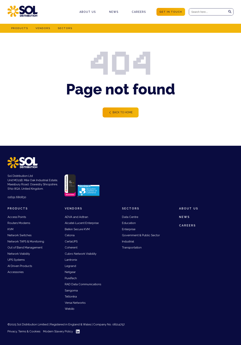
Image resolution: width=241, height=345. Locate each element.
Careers (139, 11)
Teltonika (71, 296)
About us (87, 11)
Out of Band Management (25, 247)
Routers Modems (19, 223)
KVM (10, 229)
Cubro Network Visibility (80, 253)
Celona (70, 235)
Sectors (65, 28)
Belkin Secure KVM (77, 229)
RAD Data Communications (83, 284)
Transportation (132, 247)
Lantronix (71, 259)
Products (19, 28)
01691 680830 (17, 197)
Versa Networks (75, 302)
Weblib (69, 308)
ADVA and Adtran (76, 217)
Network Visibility (19, 253)
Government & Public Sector (141, 235)
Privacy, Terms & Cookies (24, 331)
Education (129, 223)
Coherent (71, 247)
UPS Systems (16, 259)
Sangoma (71, 290)
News (114, 11)
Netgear (70, 272)
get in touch (170, 11)
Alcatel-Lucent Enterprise (82, 223)
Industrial (128, 241)
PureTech (71, 278)
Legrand (70, 266)
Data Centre (130, 217)
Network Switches (19, 235)
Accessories (16, 272)
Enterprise (128, 229)
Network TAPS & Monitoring (26, 241)
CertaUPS (71, 241)
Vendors (43, 28)
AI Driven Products (20, 266)
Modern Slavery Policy (58, 331)
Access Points (17, 217)
